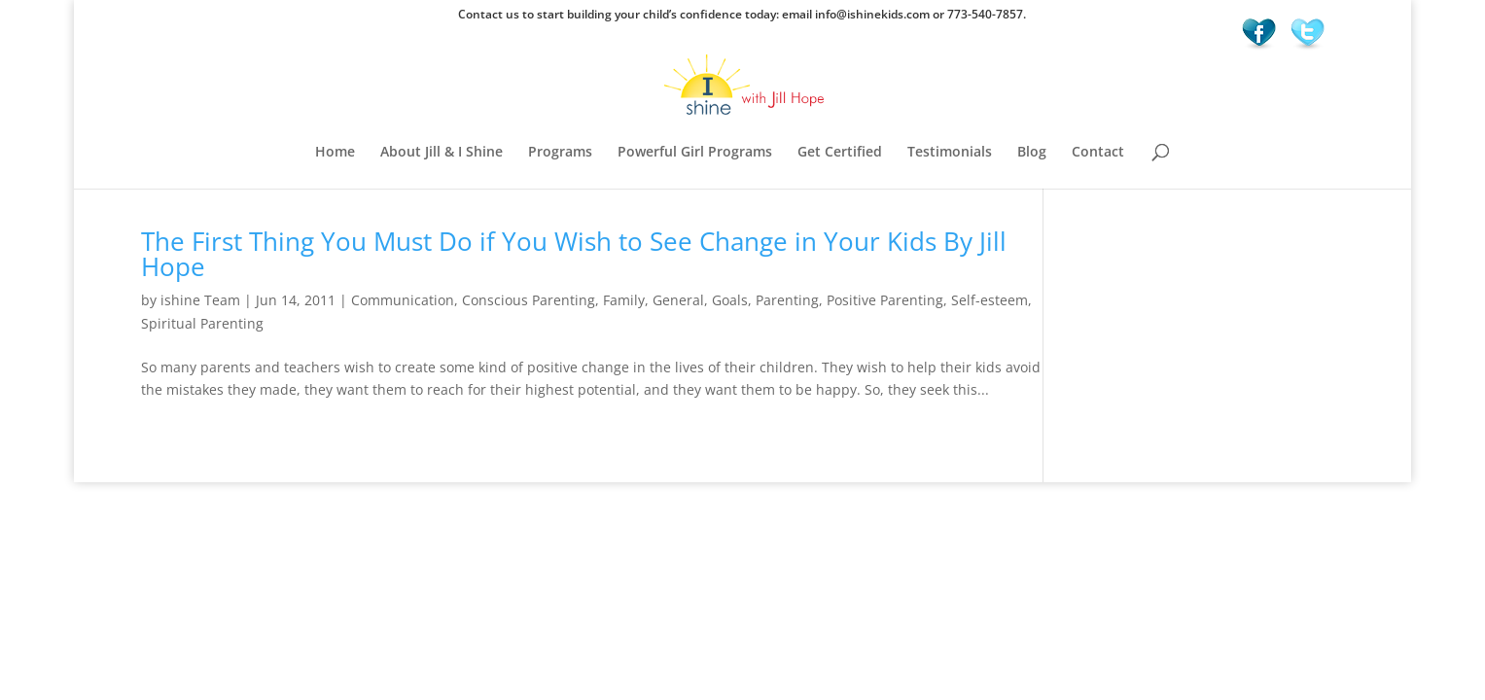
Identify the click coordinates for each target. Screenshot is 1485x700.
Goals (730, 300)
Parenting (787, 300)
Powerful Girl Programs (695, 152)
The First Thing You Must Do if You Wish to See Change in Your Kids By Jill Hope (574, 254)
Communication (402, 300)
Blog (1031, 152)
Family (624, 300)
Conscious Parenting (528, 300)
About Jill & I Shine (441, 152)
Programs (560, 152)
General (678, 300)
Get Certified (839, 152)
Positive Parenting (885, 300)
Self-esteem (989, 300)
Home (335, 152)
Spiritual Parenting (202, 323)
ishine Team (200, 300)
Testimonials (949, 152)
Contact (1098, 152)
